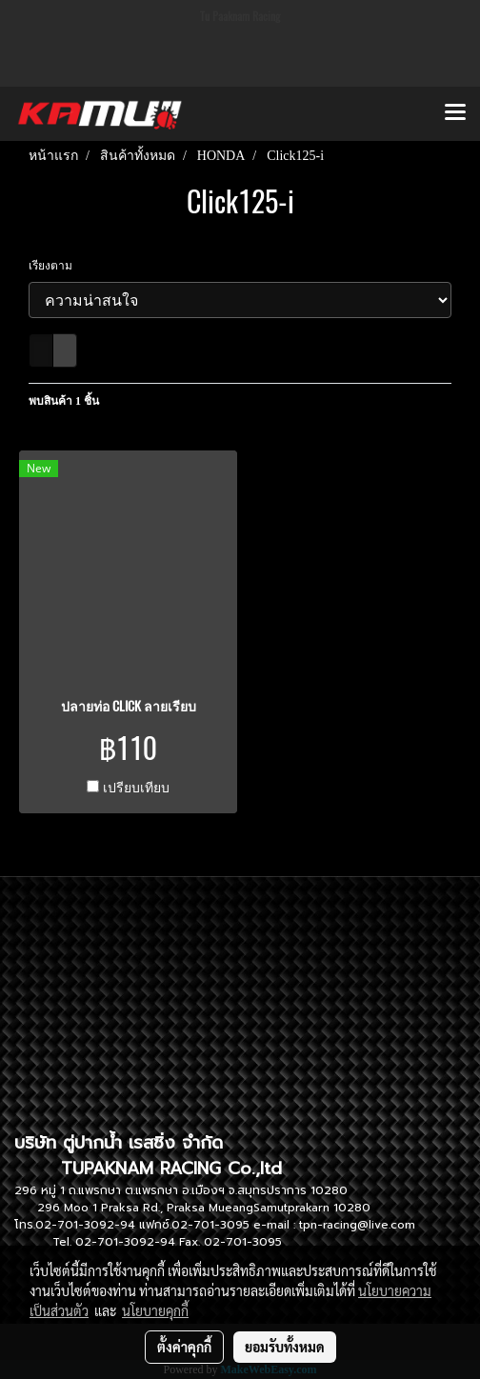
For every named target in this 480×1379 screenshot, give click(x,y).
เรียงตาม (55, 265)
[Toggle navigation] (455, 113)
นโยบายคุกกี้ (155, 1310)
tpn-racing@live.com (357, 1224)
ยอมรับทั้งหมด (285, 1346)
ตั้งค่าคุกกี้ (184, 1346)
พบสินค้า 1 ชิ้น (64, 401)
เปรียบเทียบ (136, 788)
